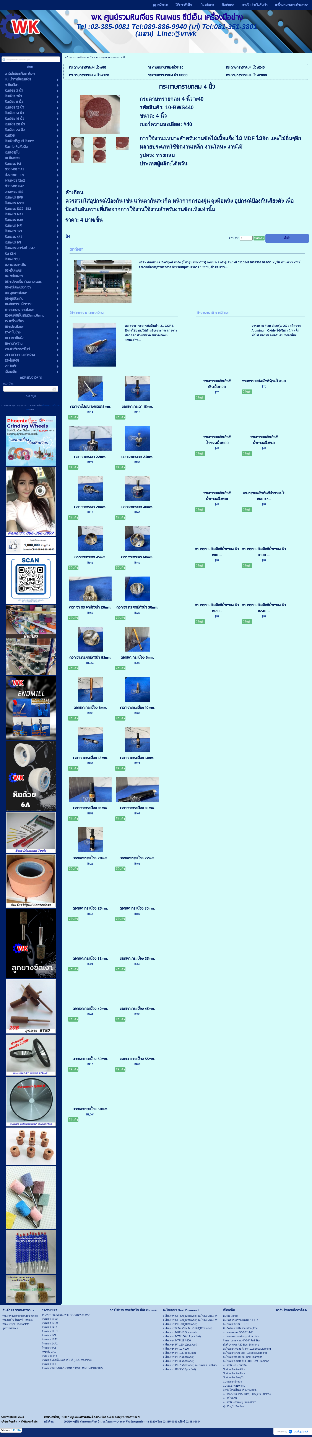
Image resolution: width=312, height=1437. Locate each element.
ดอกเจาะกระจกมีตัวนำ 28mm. (90, 607)
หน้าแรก (69, 57)
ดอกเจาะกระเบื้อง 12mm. (90, 758)
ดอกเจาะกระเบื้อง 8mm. (90, 708)
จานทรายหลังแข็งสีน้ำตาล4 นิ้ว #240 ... (264, 608)
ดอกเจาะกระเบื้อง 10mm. (137, 708)
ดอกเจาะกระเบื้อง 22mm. (137, 858)
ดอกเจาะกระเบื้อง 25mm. (90, 909)
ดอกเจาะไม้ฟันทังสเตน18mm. (90, 407)
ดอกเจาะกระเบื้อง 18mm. (137, 808)
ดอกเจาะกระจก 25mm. (137, 457)
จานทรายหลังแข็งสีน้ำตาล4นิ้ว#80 (217, 496)
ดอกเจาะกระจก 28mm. (90, 507)
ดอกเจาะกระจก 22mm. (90, 457)
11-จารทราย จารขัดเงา (212, 313)
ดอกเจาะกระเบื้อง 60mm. (90, 1109)
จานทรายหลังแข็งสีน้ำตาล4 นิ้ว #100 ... (264, 552)
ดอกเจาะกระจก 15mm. (137, 407)
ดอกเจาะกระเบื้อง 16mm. (90, 808)
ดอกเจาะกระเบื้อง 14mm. (137, 758)
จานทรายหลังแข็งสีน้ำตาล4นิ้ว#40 (264, 440)
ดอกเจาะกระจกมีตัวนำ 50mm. (137, 607)
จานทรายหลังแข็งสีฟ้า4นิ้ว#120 (217, 384)
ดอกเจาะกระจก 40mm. (137, 507)
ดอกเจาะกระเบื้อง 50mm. (90, 1059)
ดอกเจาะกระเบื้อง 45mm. (137, 1009)
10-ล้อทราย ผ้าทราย (87, 57)
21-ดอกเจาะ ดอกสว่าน (87, 313)
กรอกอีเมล (8, 383)
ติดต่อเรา (76, 250)
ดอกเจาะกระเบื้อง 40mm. (90, 1009)
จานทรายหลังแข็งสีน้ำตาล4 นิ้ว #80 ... (217, 552)
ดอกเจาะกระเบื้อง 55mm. (137, 1059)
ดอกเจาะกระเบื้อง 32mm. (90, 959)
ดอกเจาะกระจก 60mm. (137, 557)
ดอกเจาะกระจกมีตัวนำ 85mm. (90, 658)
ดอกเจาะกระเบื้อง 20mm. (90, 858)
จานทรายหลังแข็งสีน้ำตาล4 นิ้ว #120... (217, 608)
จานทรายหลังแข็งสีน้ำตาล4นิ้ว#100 (217, 440)
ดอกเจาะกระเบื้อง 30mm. (137, 909)
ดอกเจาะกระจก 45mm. (90, 557)
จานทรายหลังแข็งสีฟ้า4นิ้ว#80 (264, 381)
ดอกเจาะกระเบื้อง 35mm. (137, 959)
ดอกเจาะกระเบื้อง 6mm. (137, 658)
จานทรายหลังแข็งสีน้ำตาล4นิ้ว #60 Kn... (264, 496)
